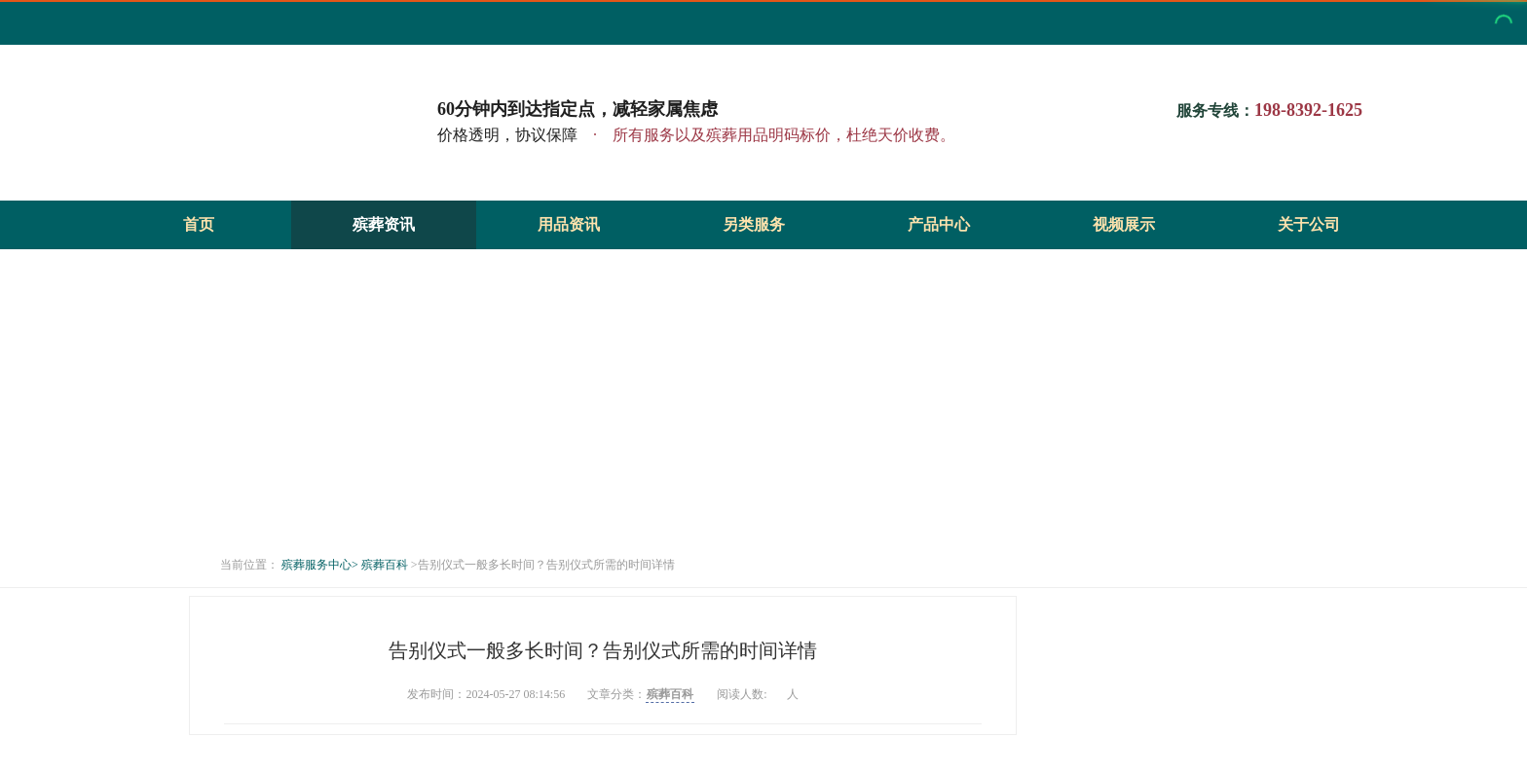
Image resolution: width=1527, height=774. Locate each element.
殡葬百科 (384, 564)
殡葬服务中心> (319, 564)
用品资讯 (569, 224)
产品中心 (939, 224)
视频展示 (1124, 224)
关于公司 (1309, 224)
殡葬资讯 (384, 224)
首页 (198, 224)
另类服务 (754, 224)
